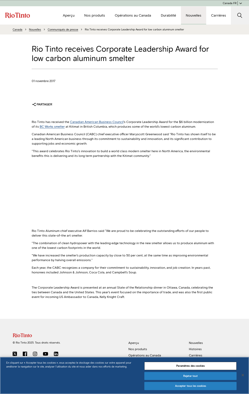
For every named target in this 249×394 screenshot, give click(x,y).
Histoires (195, 349)
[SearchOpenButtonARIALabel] (240, 15)
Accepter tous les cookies (190, 385)
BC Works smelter (52, 126)
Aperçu (133, 343)
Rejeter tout (190, 376)
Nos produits (137, 349)
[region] (124, 375)
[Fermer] (242, 375)
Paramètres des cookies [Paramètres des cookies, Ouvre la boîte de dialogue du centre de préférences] (190, 365)
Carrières (195, 355)
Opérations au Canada (144, 355)
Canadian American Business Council (97, 122)
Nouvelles (196, 343)
